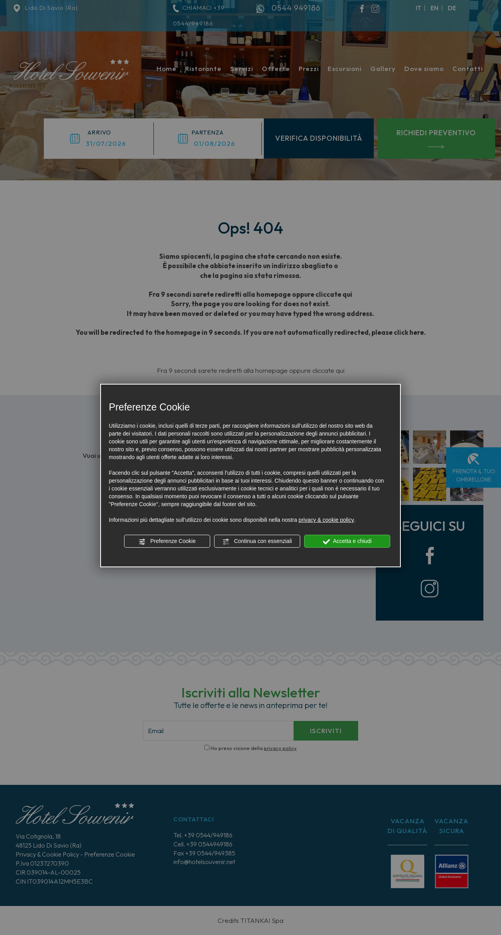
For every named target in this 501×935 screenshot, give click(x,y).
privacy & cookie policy (326, 520)
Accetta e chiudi (347, 541)
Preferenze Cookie (167, 541)
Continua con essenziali (257, 541)
